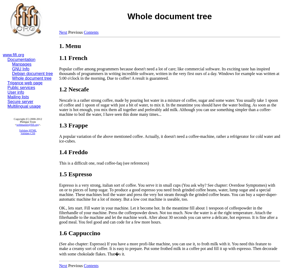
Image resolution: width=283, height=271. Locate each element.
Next (63, 32)
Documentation (22, 59)
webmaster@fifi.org (27, 124)
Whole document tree (32, 78)
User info (16, 92)
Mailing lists (18, 97)
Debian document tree (32, 73)
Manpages (22, 64)
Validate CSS (27, 133)
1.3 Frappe (73, 125)
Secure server (20, 101)
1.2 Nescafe (74, 89)
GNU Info (21, 69)
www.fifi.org (13, 55)
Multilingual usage (24, 106)
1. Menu (70, 46)
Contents (91, 32)
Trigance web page (25, 83)
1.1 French (73, 58)
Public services (21, 87)
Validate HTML (28, 130)
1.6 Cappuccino (79, 233)
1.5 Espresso (75, 174)
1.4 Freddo (73, 152)
